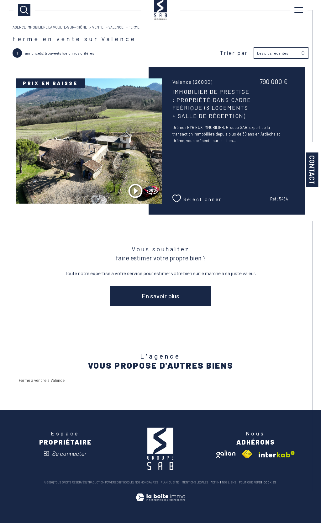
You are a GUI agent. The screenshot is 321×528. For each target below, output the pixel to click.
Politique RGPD (250, 487)
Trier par (233, 54)
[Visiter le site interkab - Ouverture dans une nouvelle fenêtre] (277, 459)
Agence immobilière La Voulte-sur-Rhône (52, 27)
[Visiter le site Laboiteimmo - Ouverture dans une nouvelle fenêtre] (160, 509)
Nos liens (229, 487)
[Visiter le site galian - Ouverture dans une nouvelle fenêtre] (225, 459)
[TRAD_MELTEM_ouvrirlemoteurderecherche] (24, 10)
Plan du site (169, 487)
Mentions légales (195, 487)
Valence (121, 27)
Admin (215, 487)
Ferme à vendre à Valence (44, 384)
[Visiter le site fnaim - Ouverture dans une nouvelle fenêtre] (247, 459)
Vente (102, 27)
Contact (312, 169)
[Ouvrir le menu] (299, 10)
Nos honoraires (146, 487)
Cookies (269, 487)
